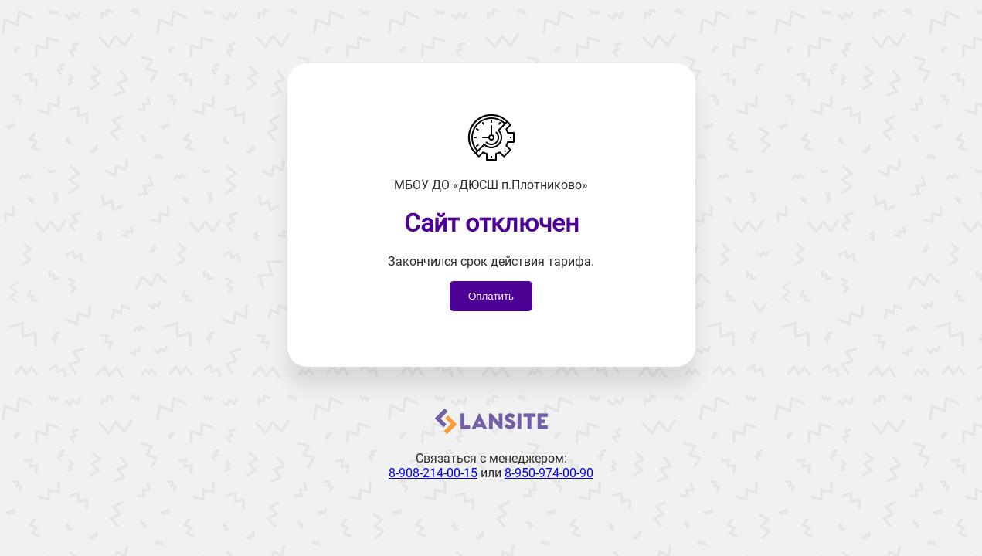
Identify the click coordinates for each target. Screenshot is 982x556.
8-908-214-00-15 (433, 473)
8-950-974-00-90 (549, 473)
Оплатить (491, 296)
